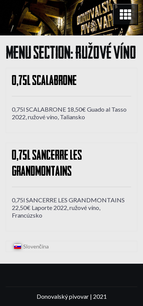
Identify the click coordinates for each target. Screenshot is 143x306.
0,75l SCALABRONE (44, 81)
